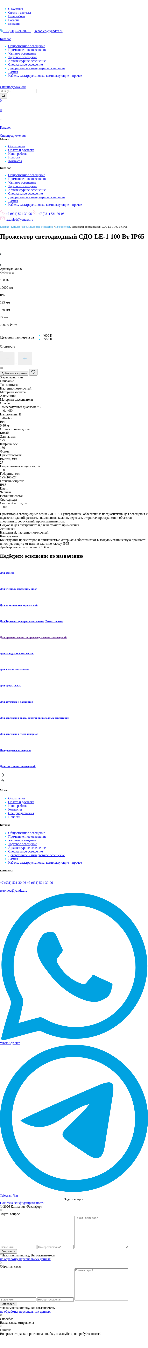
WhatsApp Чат (10, 1043)
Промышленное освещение (27, 49)
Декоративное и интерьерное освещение (36, 68)
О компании (15, 8)
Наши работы (16, 16)
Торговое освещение (22, 57)
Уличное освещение (22, 53)
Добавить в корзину (14, 373)
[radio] (47, 335)
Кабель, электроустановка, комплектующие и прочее (45, 75)
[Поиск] (3, 96)
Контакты (14, 23)
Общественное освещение (26, 46)
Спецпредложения (21, 813)
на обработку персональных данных (25, 1265)
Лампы (13, 72)
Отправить (8, 1257)
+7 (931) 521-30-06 (15, 31)
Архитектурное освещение (27, 61)
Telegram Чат (9, 1195)
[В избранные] (33, 372)
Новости (13, 20)
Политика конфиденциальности (22, 1203)
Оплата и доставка (19, 12)
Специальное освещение (25, 64)
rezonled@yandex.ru (46, 31)
